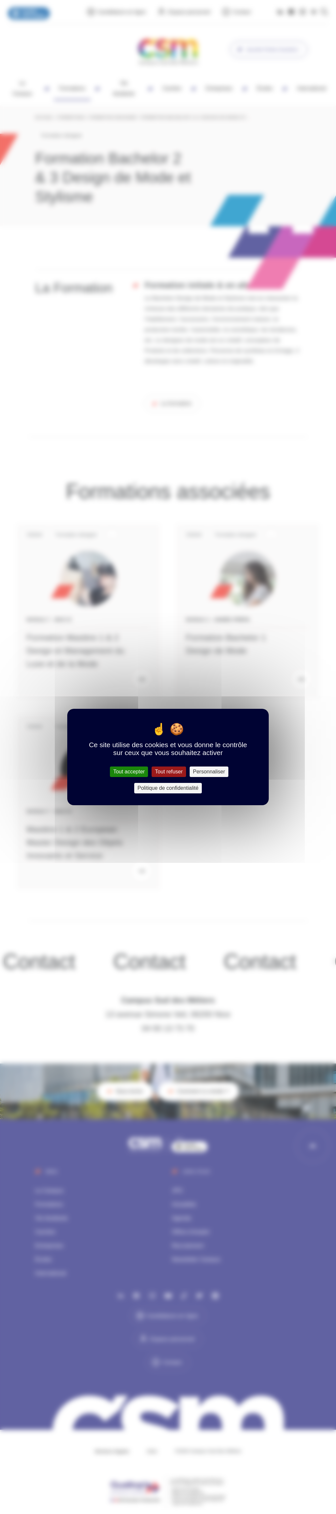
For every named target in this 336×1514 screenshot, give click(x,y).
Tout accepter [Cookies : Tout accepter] (129, 771)
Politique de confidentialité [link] (168, 788)
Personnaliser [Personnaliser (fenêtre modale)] (209, 771)
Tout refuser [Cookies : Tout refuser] (168, 771)
